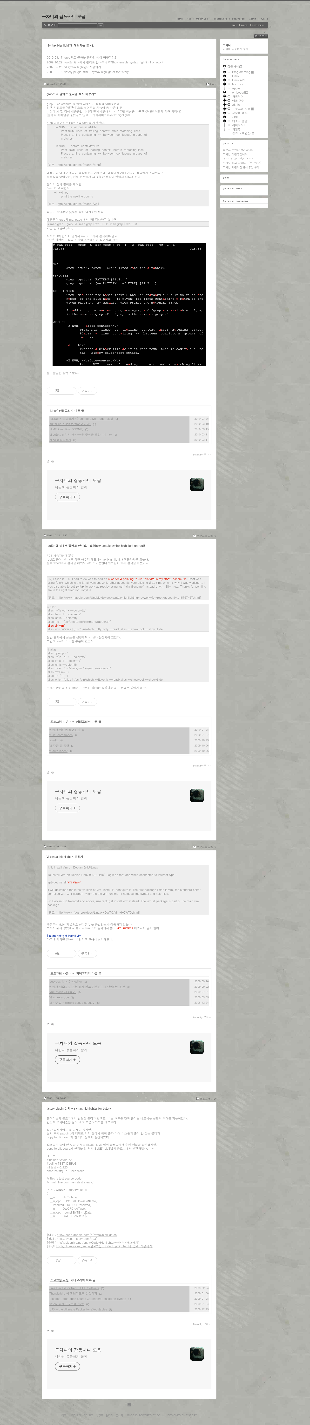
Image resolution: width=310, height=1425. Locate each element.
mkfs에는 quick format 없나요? (70, 424)
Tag (189, 19)
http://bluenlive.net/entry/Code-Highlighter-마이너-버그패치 (97, 1242)
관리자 (109, 1415)
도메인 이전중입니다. (236, 154)
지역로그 (88, 1415)
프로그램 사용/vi (206, 536)
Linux (213, 84)
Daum (161, 1415)
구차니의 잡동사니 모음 (63, 17)
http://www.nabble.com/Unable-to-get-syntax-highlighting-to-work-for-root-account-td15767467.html (129, 597)
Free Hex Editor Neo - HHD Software (74, 1288)
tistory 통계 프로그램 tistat (66, 1304)
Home (181, 19)
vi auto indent (58, 751)
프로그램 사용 (59, 721)
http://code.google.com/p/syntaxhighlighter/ (87, 1235)
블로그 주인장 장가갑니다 (238, 150)
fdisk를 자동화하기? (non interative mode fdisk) (81, 418)
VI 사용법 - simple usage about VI (72, 1002)
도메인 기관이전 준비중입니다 (241, 167)
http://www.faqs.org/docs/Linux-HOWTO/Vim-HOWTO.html (98, 912)
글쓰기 (119, 1415)
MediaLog (202, 19)
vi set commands (61, 735)
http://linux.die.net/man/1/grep (79, 165)
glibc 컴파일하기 (60, 440)
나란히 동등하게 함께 (71, 487)
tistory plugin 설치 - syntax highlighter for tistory (96, 72)
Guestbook (238, 19)
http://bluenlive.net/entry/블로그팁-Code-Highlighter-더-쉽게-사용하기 (104, 1246)
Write (263, 19)
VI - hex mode (59, 997)
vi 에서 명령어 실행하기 (64, 729)
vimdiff (54, 740)
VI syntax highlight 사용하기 (82, 67)
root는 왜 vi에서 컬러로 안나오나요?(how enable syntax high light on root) (113, 62)
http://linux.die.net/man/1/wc (77, 204)
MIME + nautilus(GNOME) (66, 429)
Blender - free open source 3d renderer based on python (87, 1298)
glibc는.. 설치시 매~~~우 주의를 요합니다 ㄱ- (80, 434)
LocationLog (219, 19)
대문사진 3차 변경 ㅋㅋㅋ (238, 158)
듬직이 (51, 1118)
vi (73, 721)
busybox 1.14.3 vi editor (65, 981)
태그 (63, 1415)
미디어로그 (75, 1415)
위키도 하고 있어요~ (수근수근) (242, 163)
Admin (253, 19)
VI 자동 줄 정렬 (59, 745)
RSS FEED (264, 36)
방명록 (99, 1415)
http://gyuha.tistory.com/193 (76, 1238)
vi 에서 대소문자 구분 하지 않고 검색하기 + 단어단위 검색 (87, 986)
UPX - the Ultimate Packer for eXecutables (78, 1309)
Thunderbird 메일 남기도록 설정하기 (73, 1293)
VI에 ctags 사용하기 (62, 992)
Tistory (191, 1415)
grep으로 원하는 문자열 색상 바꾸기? (89, 57)
